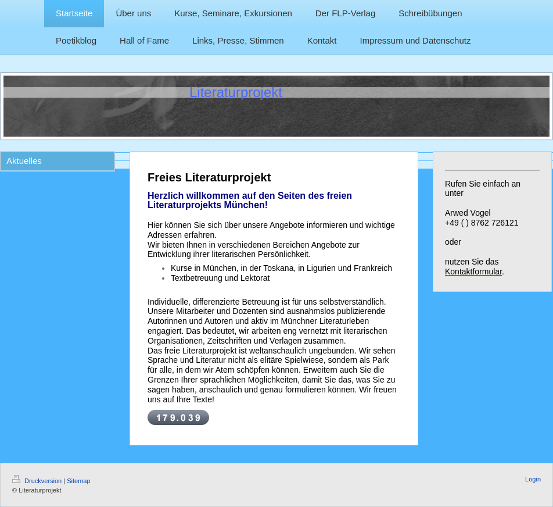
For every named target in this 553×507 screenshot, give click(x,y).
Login (533, 479)
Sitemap (78, 480)
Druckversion (37, 480)
